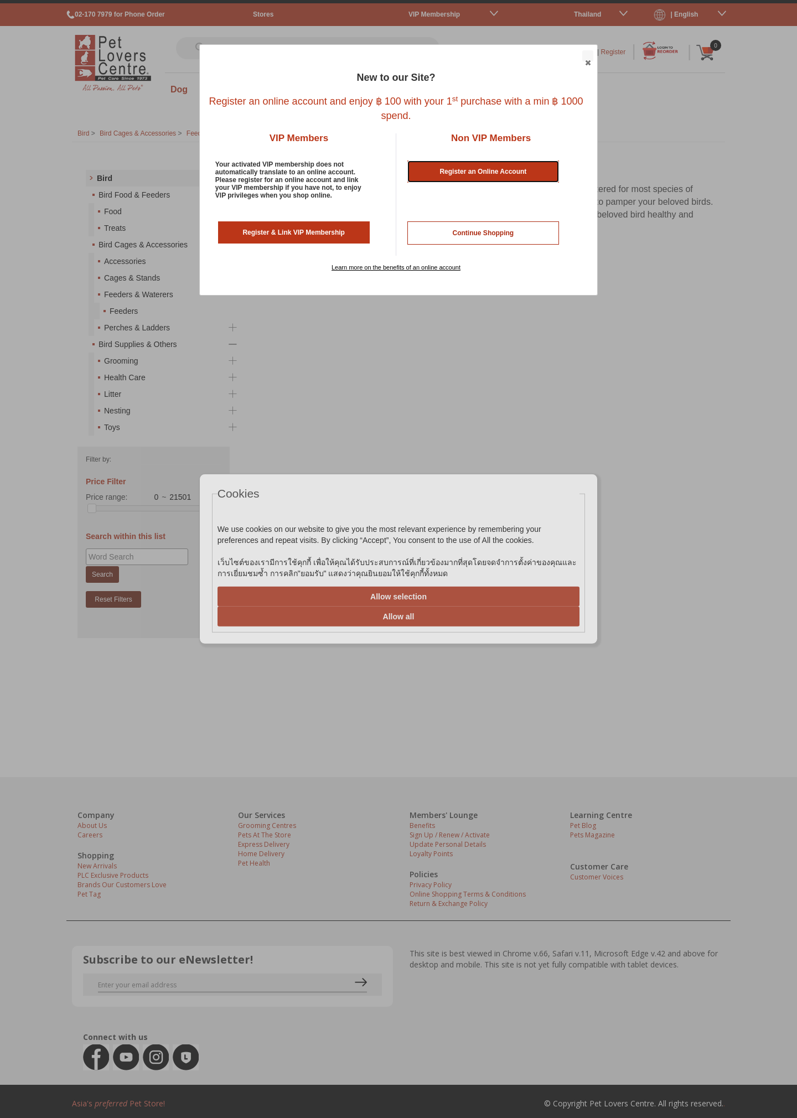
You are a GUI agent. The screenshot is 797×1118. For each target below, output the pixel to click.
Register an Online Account (482, 171)
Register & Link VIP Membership (293, 232)
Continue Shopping (483, 233)
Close (587, 56)
